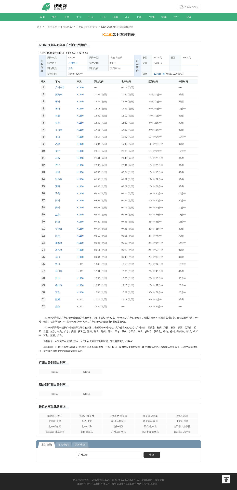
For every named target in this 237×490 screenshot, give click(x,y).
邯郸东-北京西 (86, 416)
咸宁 (57, 151)
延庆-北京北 (150, 426)
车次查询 (63, 444)
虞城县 (58, 243)
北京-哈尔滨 (55, 426)
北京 (54, 17)
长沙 (57, 122)
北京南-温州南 (150, 416)
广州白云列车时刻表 (87, 26)
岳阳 (57, 137)
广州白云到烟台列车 (52, 362)
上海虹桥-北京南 (118, 416)
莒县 (57, 292)
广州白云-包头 (118, 431)
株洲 (57, 115)
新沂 (57, 278)
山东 (103, 17)
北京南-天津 (55, 421)
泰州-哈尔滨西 (118, 421)
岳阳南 (58, 129)
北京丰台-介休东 (150, 431)
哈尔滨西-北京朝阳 (54, 431)
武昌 (57, 158)
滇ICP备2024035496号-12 (125, 479)
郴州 (57, 101)
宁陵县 (58, 228)
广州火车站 (67, 26)
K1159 (55, 394)
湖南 (164, 17)
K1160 (80, 87)
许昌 (57, 193)
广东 (91, 17)
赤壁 (57, 144)
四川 (139, 17)
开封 (57, 207)
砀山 (57, 257)
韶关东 (58, 94)
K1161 (86, 372)
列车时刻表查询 (81, 479)
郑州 (57, 200)
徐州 (57, 264)
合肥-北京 (87, 421)
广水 (57, 165)
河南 (115, 17)
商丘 (57, 235)
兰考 (57, 214)
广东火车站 (51, 26)
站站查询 (80, 444)
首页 (42, 17)
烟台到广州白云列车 (52, 384)
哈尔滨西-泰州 (150, 421)
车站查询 (46, 444)
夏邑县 (58, 250)
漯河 (57, 186)
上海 (66, 17)
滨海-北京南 (182, 416)
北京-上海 (87, 426)
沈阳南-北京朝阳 (182, 426)
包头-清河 (119, 426)
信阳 (57, 172)
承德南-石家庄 (54, 416)
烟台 (70, 68)
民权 (57, 221)
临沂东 (58, 285)
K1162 (86, 394)
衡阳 (57, 108)
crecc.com (147, 479)
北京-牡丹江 (182, 421)
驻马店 (58, 179)
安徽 (188, 17)
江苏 (127, 17)
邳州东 (58, 271)
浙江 (176, 17)
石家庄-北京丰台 (182, 431)
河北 (152, 17)
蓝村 (57, 299)
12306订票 (159, 73)
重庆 (78, 17)
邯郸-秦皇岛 (86, 431)
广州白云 (73, 63)
